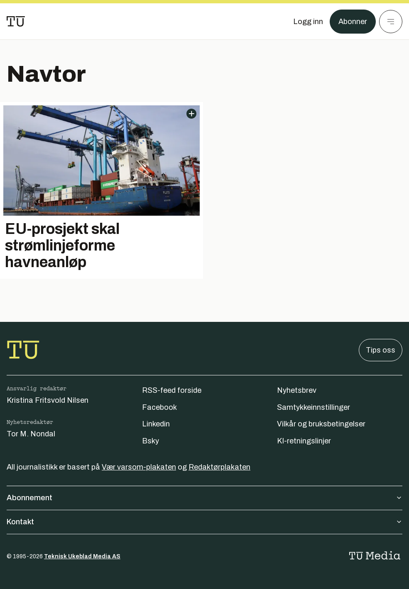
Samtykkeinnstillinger (313, 407)
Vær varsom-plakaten (139, 467)
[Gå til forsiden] (16, 21)
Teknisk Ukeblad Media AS (82, 556)
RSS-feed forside (171, 390)
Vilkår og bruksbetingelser (321, 424)
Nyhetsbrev (296, 390)
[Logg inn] (308, 21)
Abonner (352, 21)
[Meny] (390, 21)
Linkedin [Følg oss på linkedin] (156, 424)
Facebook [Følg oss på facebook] (159, 407)
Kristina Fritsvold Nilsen (47, 400)
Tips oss (380, 350)
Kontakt (204, 522)
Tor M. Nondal (31, 434)
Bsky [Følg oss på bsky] (150, 441)
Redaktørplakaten (219, 467)
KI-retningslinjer (304, 441)
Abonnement (204, 498)
